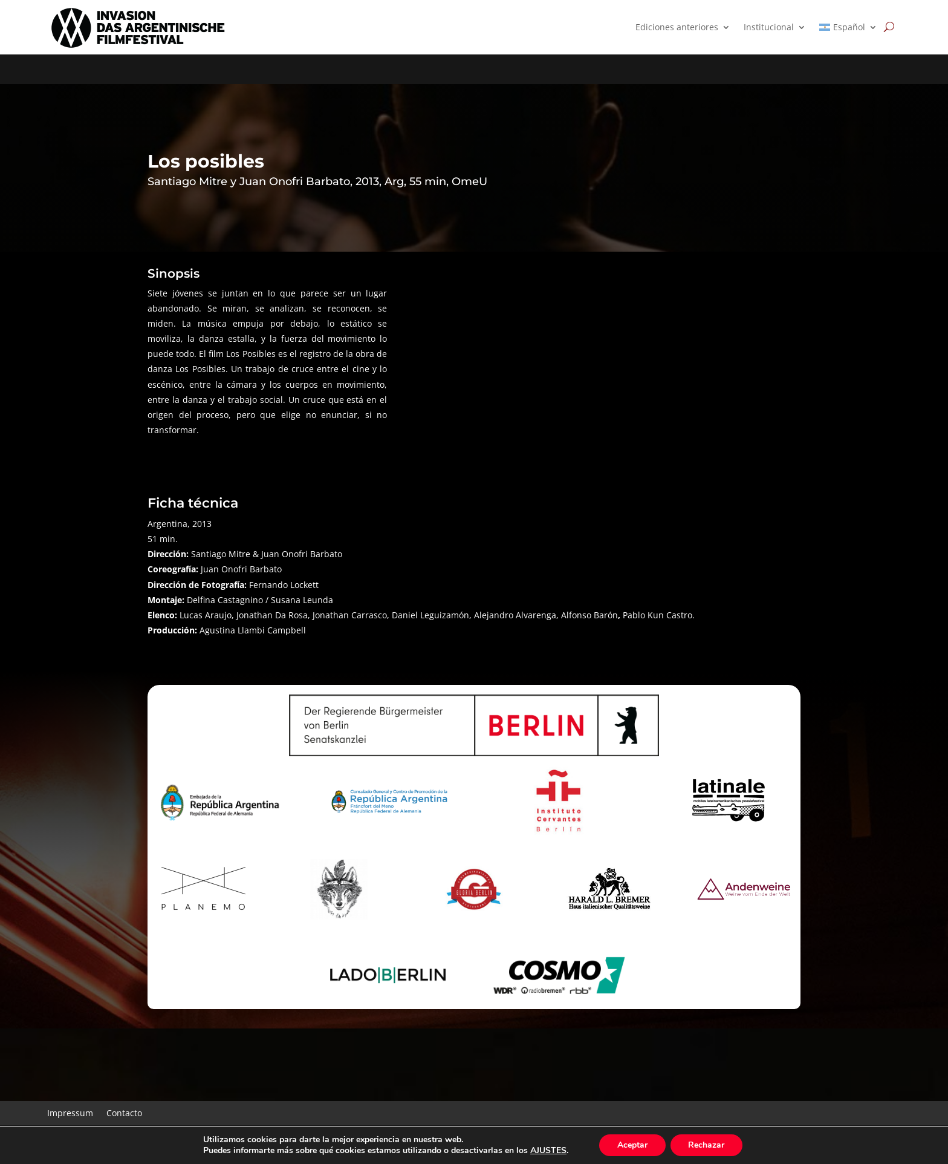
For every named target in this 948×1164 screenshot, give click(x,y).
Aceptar (632, 1145)
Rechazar (707, 1145)
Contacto (124, 1082)
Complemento (134, 1108)
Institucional (769, 28)
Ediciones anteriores (676, 28)
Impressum (70, 1082)
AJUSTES (548, 1150)
